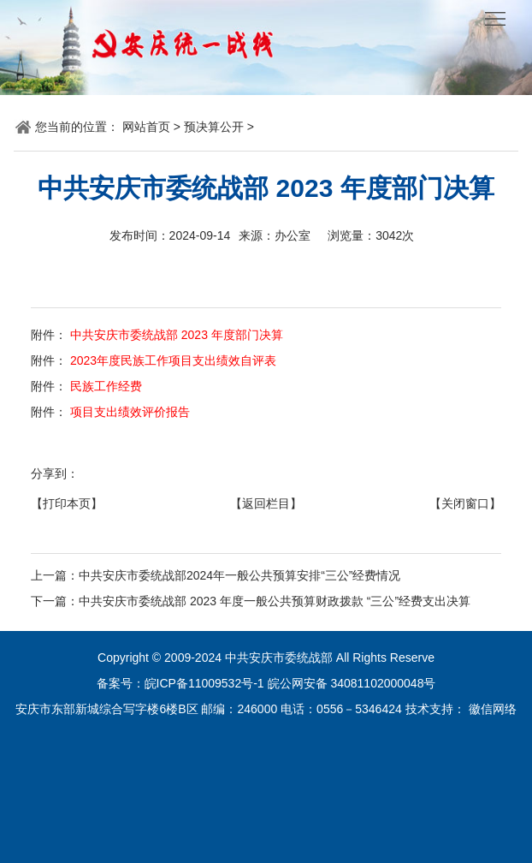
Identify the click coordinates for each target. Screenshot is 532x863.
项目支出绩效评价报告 (128, 412)
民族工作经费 (104, 386)
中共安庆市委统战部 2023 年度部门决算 (175, 335)
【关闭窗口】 (465, 503)
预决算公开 (214, 127)
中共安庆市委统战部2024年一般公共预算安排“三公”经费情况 (239, 575)
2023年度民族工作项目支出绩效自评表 (171, 360)
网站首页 (146, 127)
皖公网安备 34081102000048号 (352, 683)
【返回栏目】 (266, 503)
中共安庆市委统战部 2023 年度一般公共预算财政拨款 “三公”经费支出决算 (274, 601)
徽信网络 (493, 709)
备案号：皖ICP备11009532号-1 (180, 683)
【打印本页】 (67, 503)
